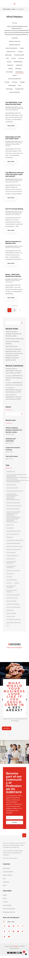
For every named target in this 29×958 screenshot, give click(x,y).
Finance (13, 58)
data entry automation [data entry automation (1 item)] (13, 570)
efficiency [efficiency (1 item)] (9, 576)
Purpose (7, 82)
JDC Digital (15, 946)
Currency (20, 51)
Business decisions (14, 44)
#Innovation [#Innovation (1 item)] (10, 525)
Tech (19, 85)
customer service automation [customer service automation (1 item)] (11, 567)
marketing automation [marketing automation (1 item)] (12, 604)
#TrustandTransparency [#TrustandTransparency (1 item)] (13, 543)
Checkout (6, 882)
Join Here (7, 728)
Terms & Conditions (9, 908)
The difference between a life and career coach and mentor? (14, 174)
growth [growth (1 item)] (16, 583)
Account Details (8, 871)
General (9, 61)
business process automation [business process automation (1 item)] (11, 562)
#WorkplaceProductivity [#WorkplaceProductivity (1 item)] (13, 549)
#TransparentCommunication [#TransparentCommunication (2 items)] (14, 540)
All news (14, 23)
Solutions (14, 82)
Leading (10, 68)
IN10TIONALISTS (18, 61)
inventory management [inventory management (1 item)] (13, 595)
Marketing (18, 68)
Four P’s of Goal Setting (14, 209)
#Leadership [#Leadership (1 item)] (9, 528)
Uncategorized (19, 89)
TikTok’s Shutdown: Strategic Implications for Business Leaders (13, 334)
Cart (4, 878)
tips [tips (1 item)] (7, 625)
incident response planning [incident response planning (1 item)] (11, 591)
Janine (8, 107)
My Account (6, 868)
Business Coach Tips (14, 41)
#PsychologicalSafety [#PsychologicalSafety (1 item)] (12, 534)
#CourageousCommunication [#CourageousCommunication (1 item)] (14, 491)
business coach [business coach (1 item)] (10, 558)
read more (10, 125)
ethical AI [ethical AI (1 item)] (9, 583)
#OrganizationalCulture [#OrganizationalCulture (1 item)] (13, 531)
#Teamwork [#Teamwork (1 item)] (9, 537)
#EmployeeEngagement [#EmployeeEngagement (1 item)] (12, 509)
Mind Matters (19, 72)
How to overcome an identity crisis (13, 242)
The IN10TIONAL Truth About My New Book (13, 103)
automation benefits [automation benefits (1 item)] (12, 555)
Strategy (22, 82)
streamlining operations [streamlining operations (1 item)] (13, 622)
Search (21, 322)
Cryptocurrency (10, 51)
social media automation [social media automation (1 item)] (13, 619)
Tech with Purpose (11, 346)
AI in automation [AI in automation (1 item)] (11, 552)
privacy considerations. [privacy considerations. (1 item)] (13, 607)
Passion (15, 75)
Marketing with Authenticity (14, 338)
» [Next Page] (19, 310)
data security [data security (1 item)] (10, 573)
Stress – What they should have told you (13, 275)
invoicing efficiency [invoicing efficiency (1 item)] (12, 598)
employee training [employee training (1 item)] (11, 580)
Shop (4, 885)
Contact (5, 902)
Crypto (22, 48)
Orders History (7, 875)
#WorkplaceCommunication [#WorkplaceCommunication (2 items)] (14, 546)
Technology (9, 89)
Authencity (15, 38)
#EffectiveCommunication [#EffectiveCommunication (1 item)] (13, 505)
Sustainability (12, 85)
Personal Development (14, 78)
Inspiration (10, 65)
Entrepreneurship (19, 55)
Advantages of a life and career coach (12, 138)
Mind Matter (9, 72)
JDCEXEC (15, 644)
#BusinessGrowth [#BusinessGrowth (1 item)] (11, 484)
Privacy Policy (7, 905)
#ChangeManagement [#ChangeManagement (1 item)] (12, 488)
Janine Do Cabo (10, 368)
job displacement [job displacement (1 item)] (11, 601)
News (4, 898)
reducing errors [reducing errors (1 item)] (11, 613)
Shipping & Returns (9, 912)
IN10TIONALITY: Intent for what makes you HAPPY (14, 378)
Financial (21, 58)
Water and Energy (15, 92)
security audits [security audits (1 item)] (10, 616)
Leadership (19, 65)
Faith (7, 58)
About (5, 895)
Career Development (11, 48)
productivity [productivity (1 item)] (10, 610)
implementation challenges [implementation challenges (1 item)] (10, 586)
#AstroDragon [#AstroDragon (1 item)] (10, 471)
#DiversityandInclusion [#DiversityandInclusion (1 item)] (13, 502)
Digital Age (8, 55)
